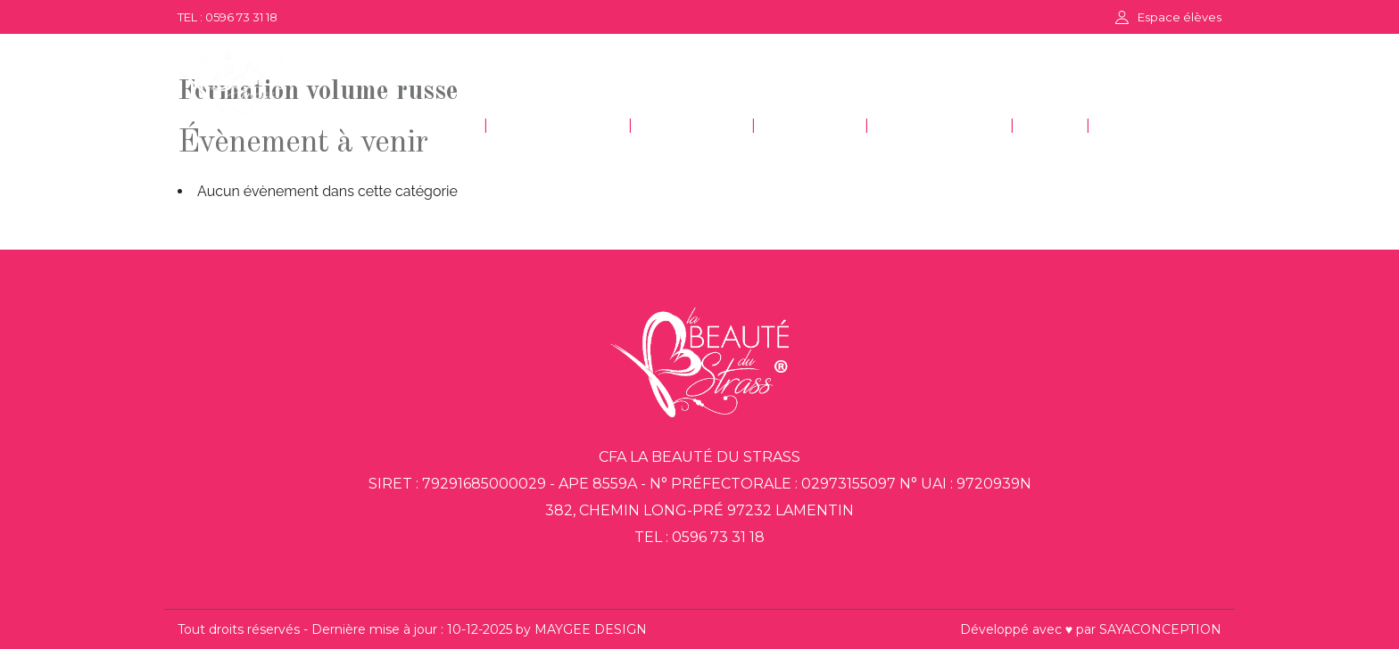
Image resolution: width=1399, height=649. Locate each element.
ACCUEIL (430, 126)
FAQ (1050, 126)
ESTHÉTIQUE (558, 126)
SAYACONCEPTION (1160, 629)
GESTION (810, 126)
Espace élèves (1179, 17)
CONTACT (1146, 126)
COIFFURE (692, 126)
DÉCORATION (939, 126)
